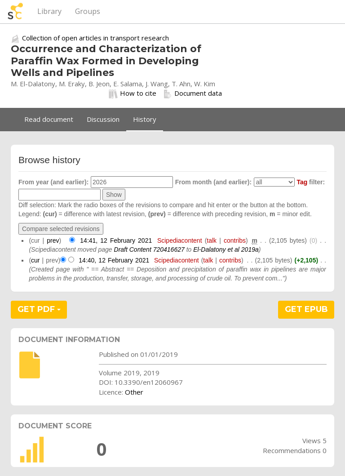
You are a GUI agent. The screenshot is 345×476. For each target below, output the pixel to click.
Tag (301, 182)
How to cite (132, 93)
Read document (48, 119)
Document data (192, 93)
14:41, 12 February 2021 (116, 240)
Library (49, 11)
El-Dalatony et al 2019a (226, 249)
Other (134, 391)
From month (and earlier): (213, 182)
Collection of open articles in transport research (95, 37)
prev (53, 240)
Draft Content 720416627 (149, 249)
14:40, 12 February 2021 (114, 260)
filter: (310, 182)
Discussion (103, 119)
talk (212, 240)
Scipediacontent (179, 240)
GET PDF (39, 309)
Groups (87, 11)
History (144, 119)
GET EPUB (306, 309)
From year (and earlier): (53, 182)
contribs (235, 240)
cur (35, 260)
